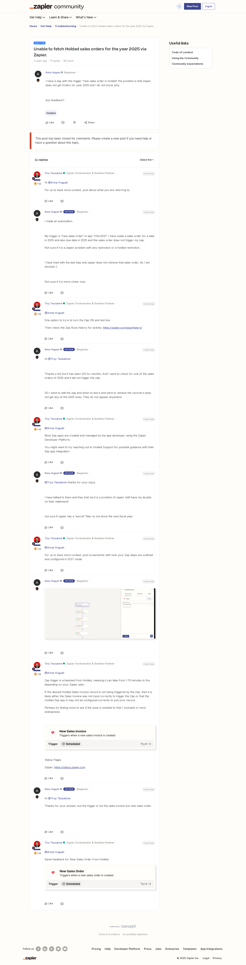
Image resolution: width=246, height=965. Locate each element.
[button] (192, 6)
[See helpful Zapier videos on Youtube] (64, 948)
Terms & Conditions (109, 934)
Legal (206, 958)
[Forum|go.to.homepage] (58, 6)
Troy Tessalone (53, 173)
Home (33, 26)
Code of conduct (182, 52)
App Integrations (211, 948)
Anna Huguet (53, 72)
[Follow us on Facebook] (38, 948)
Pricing (96, 948)
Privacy (217, 958)
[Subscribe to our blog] (51, 948)
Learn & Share (60, 17)
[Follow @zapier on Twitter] (58, 948)
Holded (51, 113)
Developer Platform (127, 948)
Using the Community (185, 58)
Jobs (158, 948)
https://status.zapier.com (69, 767)
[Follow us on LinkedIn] (44, 948)
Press (147, 948)
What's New (86, 17)
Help (108, 948)
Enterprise (172, 948)
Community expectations (187, 63)
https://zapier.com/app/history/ (122, 327)
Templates (190, 948)
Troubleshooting (65, 26)
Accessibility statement (135, 934)
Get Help (38, 17)
